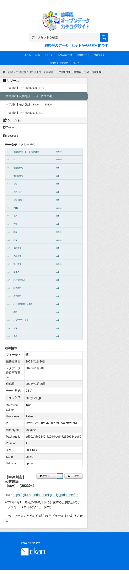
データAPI (73, 476)
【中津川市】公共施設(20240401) (23, 112)
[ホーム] (4, 72)
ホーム (28, 55)
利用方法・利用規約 (59, 63)
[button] (60, 476)
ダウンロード (46, 476)
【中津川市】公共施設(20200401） (24, 88)
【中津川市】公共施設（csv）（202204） (80, 72)
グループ (48, 55)
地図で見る (99, 55)
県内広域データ (65, 55)
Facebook (10, 135)
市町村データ (83, 55)
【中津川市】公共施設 (41, 72)
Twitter (8, 127)
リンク (76, 63)
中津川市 (21, 72)
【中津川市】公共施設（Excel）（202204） (29, 104)
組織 (38, 55)
